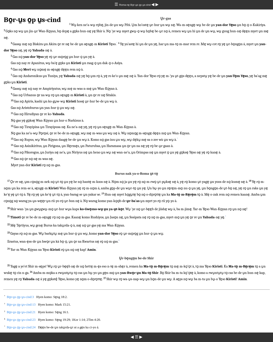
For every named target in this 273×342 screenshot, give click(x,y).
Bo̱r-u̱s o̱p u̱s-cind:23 (21, 320)
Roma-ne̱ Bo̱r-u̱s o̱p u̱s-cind (135, 4)
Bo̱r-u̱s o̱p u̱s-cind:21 (21, 312)
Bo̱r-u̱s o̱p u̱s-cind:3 (20, 297)
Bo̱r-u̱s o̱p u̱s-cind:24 (21, 327)
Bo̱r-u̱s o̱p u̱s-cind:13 (21, 304)
